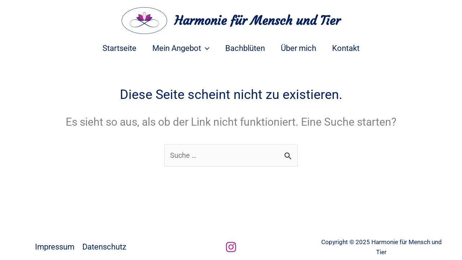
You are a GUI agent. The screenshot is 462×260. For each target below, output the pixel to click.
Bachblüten (245, 48)
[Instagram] (231, 247)
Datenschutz (104, 246)
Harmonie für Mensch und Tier (257, 20)
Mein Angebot (180, 48)
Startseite (119, 48)
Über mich (298, 48)
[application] (205, 48)
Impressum (54, 246)
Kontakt (345, 48)
